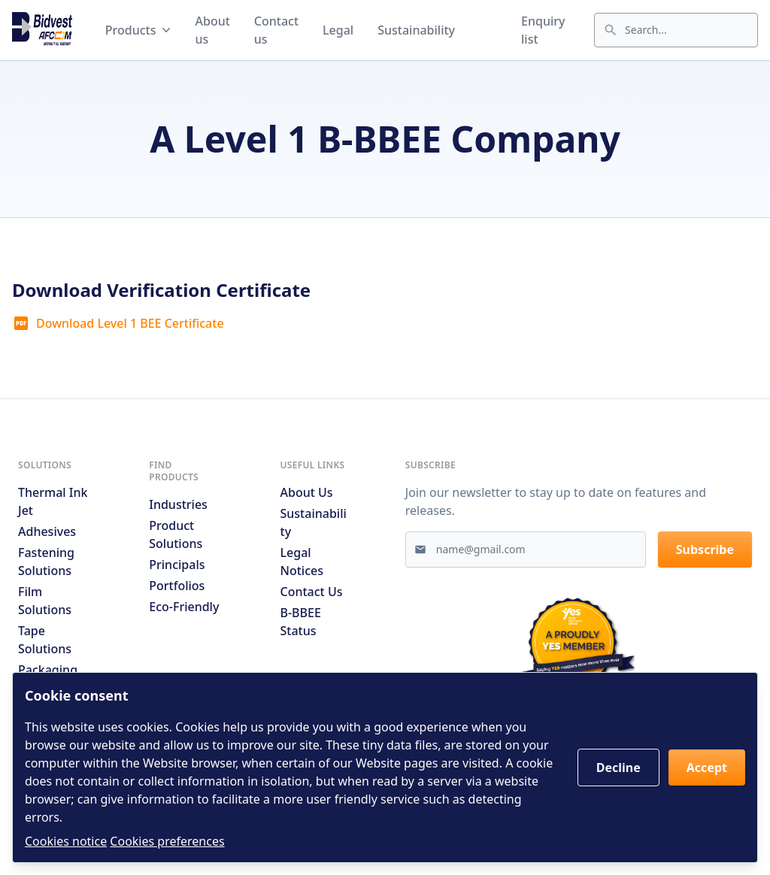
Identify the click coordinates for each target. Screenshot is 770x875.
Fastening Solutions (46, 561)
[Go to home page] (42, 30)
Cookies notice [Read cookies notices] (66, 841)
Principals (177, 564)
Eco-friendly (184, 606)
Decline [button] (618, 767)
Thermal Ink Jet (52, 501)
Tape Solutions (44, 639)
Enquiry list (543, 30)
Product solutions (175, 534)
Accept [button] (707, 767)
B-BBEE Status (300, 621)
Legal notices (301, 561)
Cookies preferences (167, 841)
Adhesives (47, 531)
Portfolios (177, 585)
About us (212, 30)
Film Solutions (44, 600)
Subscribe (705, 549)
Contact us (276, 30)
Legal (338, 30)
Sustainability (416, 30)
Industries (178, 504)
